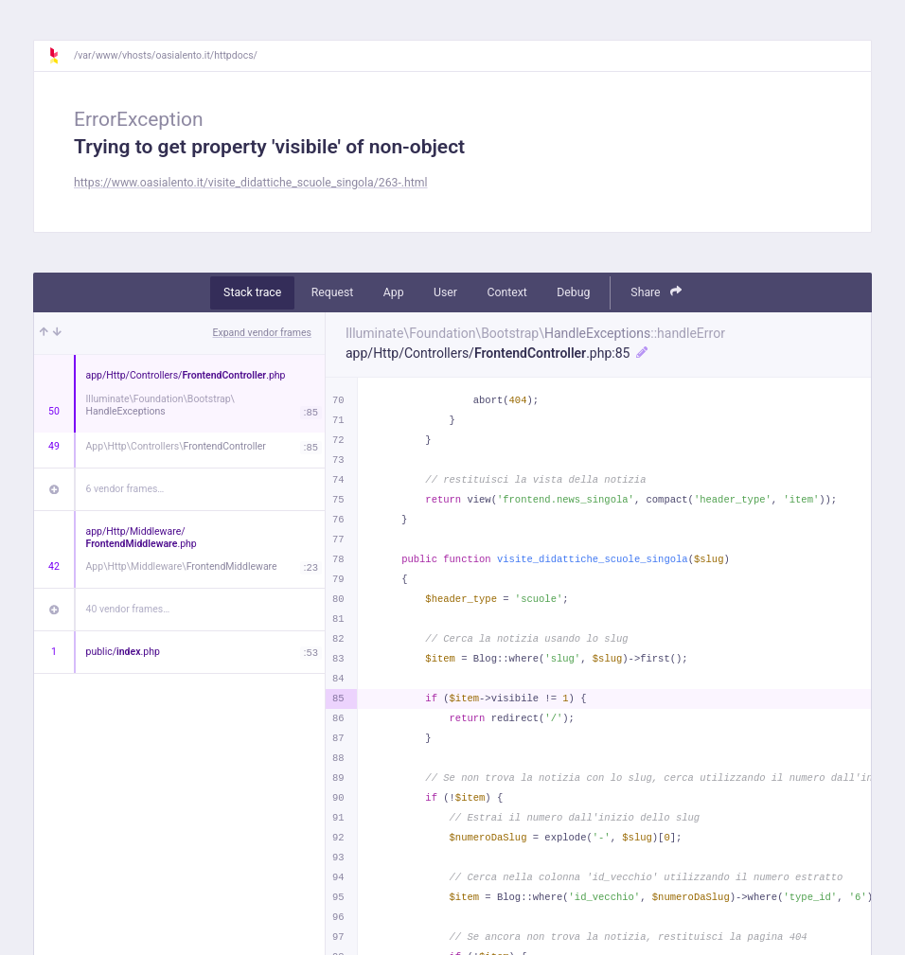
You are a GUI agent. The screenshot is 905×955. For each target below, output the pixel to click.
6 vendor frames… (125, 489)
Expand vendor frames (262, 333)
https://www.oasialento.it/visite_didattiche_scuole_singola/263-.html (251, 182)
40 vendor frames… (128, 609)
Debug (573, 292)
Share (656, 292)
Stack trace (252, 292)
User (445, 292)
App (393, 292)
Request (332, 292)
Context (506, 292)
